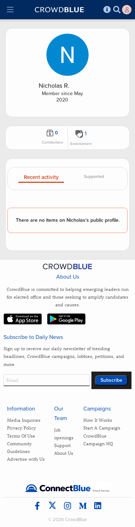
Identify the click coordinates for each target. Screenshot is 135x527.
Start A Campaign (101, 428)
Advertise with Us (26, 459)
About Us (63, 453)
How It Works (97, 420)
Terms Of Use (21, 436)
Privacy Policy (21, 428)
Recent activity (41, 177)
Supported (94, 176)
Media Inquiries (23, 420)
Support (62, 445)
